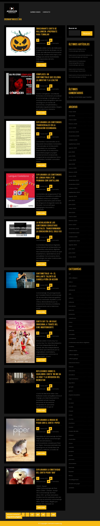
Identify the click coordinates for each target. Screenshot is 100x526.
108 (54, 515)
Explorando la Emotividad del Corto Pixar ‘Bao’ (48, 471)
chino (70, 326)
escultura (72, 375)
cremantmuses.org (13, 19)
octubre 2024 (73, 188)
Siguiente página (14, 517)
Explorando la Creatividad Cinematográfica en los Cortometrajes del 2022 (77, 63)
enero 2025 (72, 176)
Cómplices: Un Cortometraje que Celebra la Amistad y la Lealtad (48, 77)
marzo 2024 (73, 217)
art (70, 274)
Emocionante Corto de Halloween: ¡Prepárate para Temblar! (46, 31)
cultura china (73, 350)
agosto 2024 (73, 196)
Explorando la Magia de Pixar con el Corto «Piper (48, 421)
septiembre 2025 (74, 144)
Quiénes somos (35, 12)
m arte (71, 407)
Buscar (86, 33)
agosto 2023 (73, 245)
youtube (71, 488)
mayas (71, 411)
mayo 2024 (72, 208)
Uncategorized (73, 480)
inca (70, 399)
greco (71, 391)
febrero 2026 (73, 124)
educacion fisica (74, 363)
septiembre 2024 (74, 192)
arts (70, 294)
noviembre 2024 (74, 184)
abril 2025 (72, 164)
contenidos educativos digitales (79, 342)
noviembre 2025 (74, 136)
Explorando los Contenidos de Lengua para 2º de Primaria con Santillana (49, 177)
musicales (72, 439)
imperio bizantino (74, 395)
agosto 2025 (73, 148)
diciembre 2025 (74, 132)
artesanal (72, 290)
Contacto (46, 12)
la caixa (71, 403)
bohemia (72, 314)
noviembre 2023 (74, 233)
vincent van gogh (74, 484)
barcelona (72, 306)
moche (71, 419)
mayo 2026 (72, 112)
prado (71, 455)
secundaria (72, 463)
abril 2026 (72, 116)
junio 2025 (72, 156)
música (71, 435)
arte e (71, 282)
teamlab (71, 467)
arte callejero (73, 278)
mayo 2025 (72, 160)
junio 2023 (72, 253)
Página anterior (13, 515)
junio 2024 (72, 204)
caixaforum (72, 318)
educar (71, 367)
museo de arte (73, 431)
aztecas (71, 302)
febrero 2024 (73, 221)
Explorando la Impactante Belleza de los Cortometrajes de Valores (80, 56)
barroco (71, 310)
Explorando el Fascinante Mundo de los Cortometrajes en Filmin (80, 76)
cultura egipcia (73, 355)
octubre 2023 (73, 237)
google (71, 387)
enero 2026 (72, 128)
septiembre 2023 (74, 241)
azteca (71, 298)
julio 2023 (72, 249)
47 (33, 515)
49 (44, 515)
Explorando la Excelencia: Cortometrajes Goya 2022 (77, 70)
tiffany (71, 476)
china (70, 322)
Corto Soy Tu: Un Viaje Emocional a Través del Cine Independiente (47, 324)
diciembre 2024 (74, 180)
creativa (71, 346)
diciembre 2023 (74, 229)
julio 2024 (72, 200)
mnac (70, 415)
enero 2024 (72, 225)
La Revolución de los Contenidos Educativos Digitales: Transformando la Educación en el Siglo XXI (49, 227)
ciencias (71, 330)
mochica (71, 423)
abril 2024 (72, 212)
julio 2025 (72, 152)
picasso (71, 451)
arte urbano (72, 286)
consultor (72, 334)
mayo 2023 (72, 257)
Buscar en (73, 28)
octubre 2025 (73, 140)
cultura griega (73, 359)
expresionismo (73, 379)
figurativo (72, 383)
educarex (72, 371)
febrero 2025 (73, 172)
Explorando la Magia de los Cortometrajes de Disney (77, 50)
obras (71, 443)
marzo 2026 (72, 120)
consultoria (72, 338)
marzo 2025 (72, 168)
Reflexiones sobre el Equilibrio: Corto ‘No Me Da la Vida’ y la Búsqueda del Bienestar (48, 376)
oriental (71, 447)
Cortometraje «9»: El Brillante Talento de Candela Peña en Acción (47, 276)
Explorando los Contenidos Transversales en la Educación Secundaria (49, 125)
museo (71, 427)
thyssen (71, 471)
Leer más (41, 65)
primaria (71, 459)
